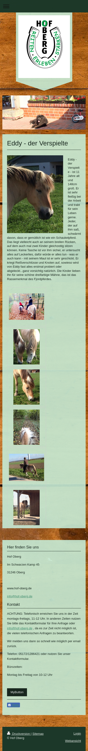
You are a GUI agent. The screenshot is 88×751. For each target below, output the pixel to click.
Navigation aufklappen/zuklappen (44, 6)
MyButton (17, 692)
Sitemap (38, 733)
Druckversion (19, 733)
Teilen (13, 705)
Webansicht (73, 741)
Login (77, 733)
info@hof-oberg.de (19, 596)
